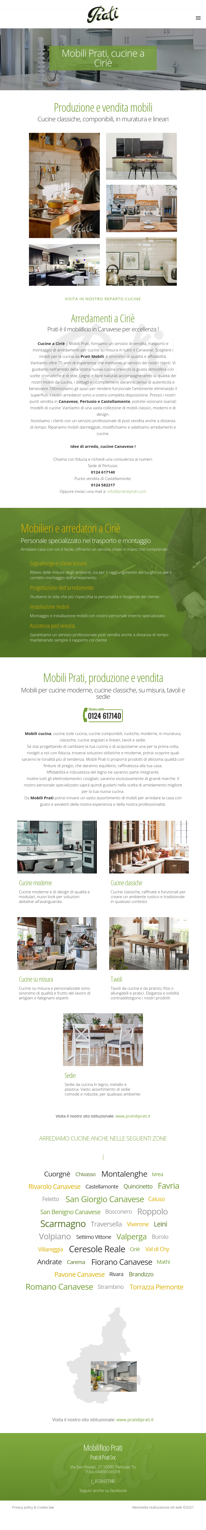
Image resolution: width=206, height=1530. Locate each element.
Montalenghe (124, 1173)
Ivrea (159, 1174)
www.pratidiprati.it (132, 1116)
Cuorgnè (55, 1174)
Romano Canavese (88, 1290)
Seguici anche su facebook (103, 1506)
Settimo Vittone (93, 1239)
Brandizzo (142, 1277)
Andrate (47, 1264)
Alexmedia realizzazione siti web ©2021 (163, 1523)
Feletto (49, 1199)
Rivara (116, 1277)
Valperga (132, 1238)
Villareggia (49, 1251)
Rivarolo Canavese (53, 1186)
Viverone (139, 1225)
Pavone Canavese (79, 1277)
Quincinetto (139, 1187)
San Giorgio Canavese (104, 1199)
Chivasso (85, 1174)
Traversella (106, 1225)
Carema (75, 1264)
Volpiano (53, 1238)
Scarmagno (62, 1225)
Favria (170, 1186)
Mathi (165, 1264)
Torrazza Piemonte (104, 1303)
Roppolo (154, 1212)
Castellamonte (102, 1187)
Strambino (141, 1290)
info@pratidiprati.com (126, 491)
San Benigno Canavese (69, 1213)
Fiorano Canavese (122, 1264)
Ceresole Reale (97, 1251)
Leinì (162, 1225)
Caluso (158, 1199)
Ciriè (135, 1251)
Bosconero (119, 1213)
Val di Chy (158, 1251)
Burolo (161, 1238)
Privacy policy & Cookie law (33, 1523)
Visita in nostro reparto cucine (103, 298)
